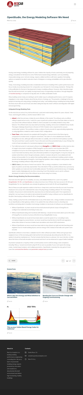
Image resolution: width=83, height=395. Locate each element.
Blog (74, 20)
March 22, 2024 (11, 20)
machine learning (15, 93)
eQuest (14, 118)
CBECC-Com (56, 146)
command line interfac (21, 249)
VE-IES (19, 182)
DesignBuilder (13, 182)
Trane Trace (15, 134)
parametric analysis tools (39, 249)
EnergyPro (46, 146)
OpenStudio (28, 182)
